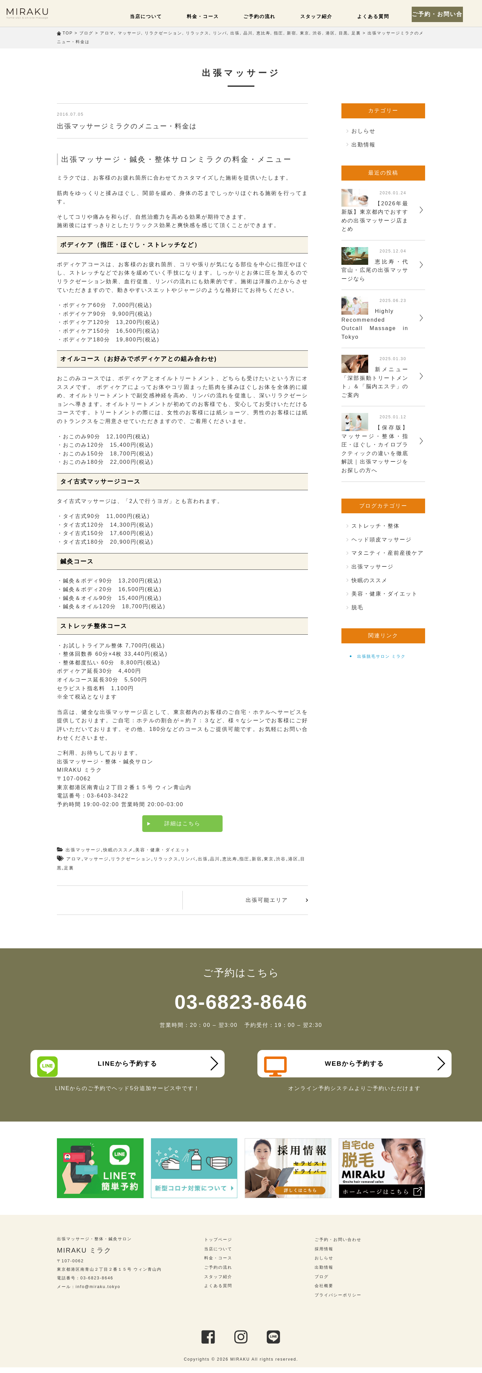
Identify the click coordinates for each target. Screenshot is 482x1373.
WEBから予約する (328, 1067)
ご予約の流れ (274, 16)
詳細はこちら (182, 823)
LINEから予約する (101, 1066)
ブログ (322, 1282)
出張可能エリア (267, 900)
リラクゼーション (131, 858)
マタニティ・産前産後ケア (387, 553)
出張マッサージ (83, 849)
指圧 (244, 858)
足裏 (69, 867)
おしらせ (363, 131)
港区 (293, 858)
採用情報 (324, 1255)
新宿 (257, 858)
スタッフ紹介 (327, 16)
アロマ (73, 858)
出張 (203, 858)
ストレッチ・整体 (375, 526)
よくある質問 (379, 16)
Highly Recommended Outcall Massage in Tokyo (374, 324)
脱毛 (357, 607)
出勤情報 (363, 144)
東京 (269, 858)
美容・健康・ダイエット (162, 849)
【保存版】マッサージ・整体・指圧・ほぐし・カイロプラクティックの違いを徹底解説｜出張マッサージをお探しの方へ (374, 449)
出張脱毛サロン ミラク (381, 656)
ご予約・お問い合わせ (445, 13)
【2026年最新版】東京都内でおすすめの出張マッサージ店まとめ (374, 216)
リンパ (187, 858)
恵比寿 (229, 858)
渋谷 (281, 858)
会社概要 (324, 1291)
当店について (170, 16)
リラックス (165, 858)
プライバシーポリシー (338, 1301)
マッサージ (96, 858)
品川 (215, 858)
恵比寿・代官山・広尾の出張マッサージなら (374, 270)
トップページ (218, 1245)
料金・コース (222, 16)
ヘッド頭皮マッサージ (381, 539)
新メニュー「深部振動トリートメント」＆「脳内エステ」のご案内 (374, 382)
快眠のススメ (118, 849)
